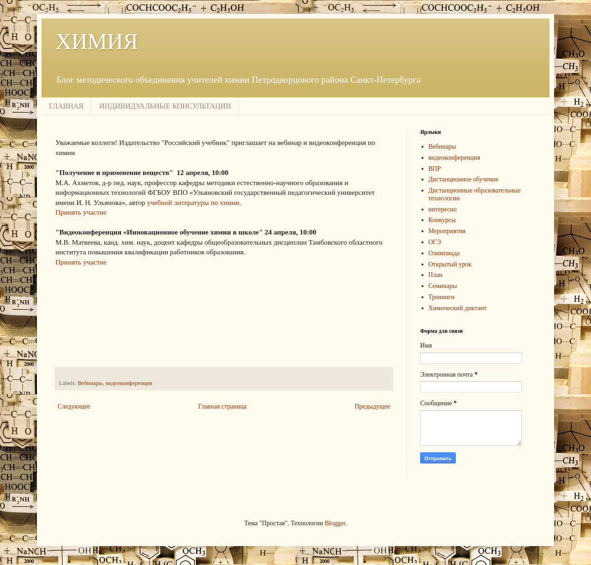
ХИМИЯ (96, 41)
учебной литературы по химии (193, 202)
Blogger (335, 523)
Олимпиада (444, 253)
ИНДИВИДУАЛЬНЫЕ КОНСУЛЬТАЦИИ (165, 106)
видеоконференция (129, 383)
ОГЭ (434, 242)
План (435, 274)
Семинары (442, 285)
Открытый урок (450, 264)
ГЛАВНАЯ (66, 106)
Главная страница (222, 406)
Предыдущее (372, 406)
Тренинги (441, 297)
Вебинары (90, 383)
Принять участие (81, 212)
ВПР (434, 168)
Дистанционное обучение (463, 179)
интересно (442, 209)
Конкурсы (442, 219)
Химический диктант (457, 308)
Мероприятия (447, 231)
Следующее (74, 406)
